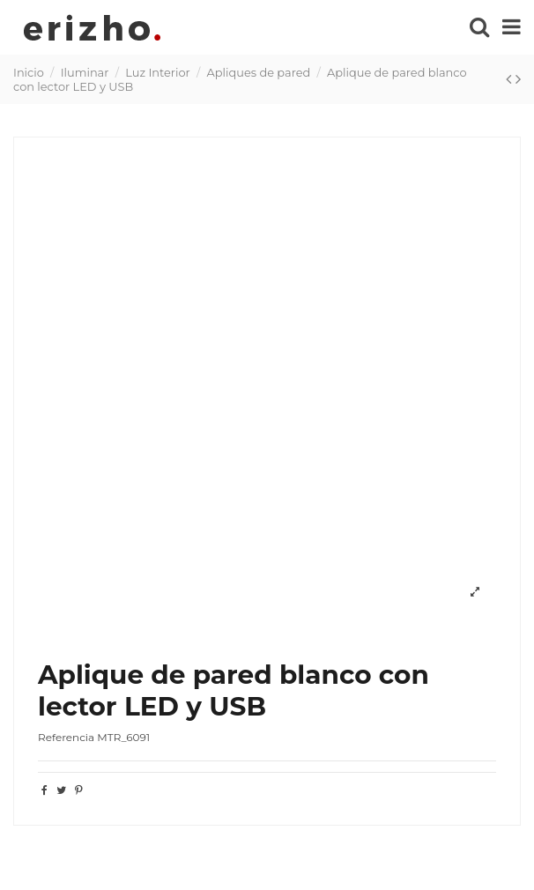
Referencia (66, 737)
